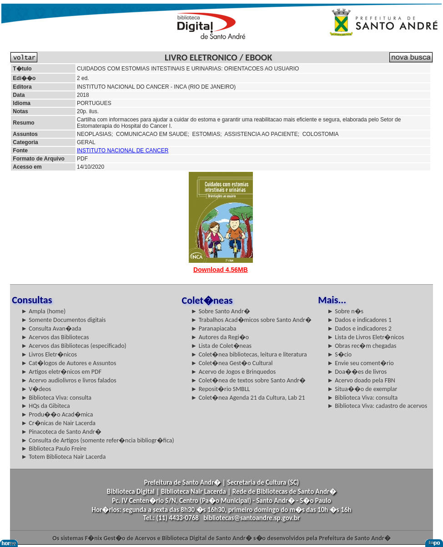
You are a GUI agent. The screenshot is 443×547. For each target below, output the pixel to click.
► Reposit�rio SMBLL (220, 389)
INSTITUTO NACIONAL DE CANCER (122, 150)
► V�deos (36, 389)
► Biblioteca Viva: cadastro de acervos (377, 406)
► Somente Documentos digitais (63, 320)
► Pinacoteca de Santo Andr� (61, 432)
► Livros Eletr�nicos (49, 354)
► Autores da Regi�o (220, 337)
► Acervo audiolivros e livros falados (68, 380)
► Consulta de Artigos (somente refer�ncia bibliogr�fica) (97, 440)
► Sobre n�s (345, 311)
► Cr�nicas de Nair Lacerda (58, 423)
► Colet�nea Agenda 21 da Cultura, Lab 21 (248, 397)
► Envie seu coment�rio (360, 363)
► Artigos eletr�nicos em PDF (61, 372)
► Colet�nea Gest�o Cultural (232, 363)
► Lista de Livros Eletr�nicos (365, 337)
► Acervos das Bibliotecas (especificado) (73, 346)
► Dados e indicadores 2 (359, 328)
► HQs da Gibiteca (45, 406)
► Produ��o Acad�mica (57, 414)
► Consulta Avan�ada (51, 328)
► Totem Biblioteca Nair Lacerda (63, 457)
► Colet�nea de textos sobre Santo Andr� (248, 380)
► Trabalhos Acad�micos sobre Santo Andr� (251, 320)
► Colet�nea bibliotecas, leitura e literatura (249, 354)
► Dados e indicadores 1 (359, 320)
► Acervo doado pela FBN (361, 380)
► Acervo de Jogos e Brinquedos (233, 372)
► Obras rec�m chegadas (361, 346)
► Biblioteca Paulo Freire (53, 448)
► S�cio (339, 354)
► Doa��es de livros (357, 372)
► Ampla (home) (43, 311)
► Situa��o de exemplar (362, 389)
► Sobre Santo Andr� (220, 311)
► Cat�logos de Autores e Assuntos (68, 363)
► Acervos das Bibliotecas (55, 337)
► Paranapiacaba (214, 328)
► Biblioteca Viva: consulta (56, 397)
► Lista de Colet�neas (221, 346)
